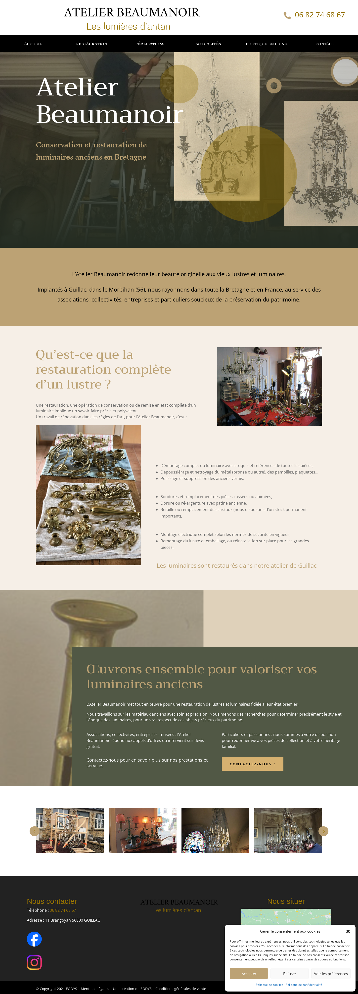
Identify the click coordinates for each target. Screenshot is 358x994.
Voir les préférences (331, 973)
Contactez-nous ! (252, 764)
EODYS (146, 988)
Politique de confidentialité (304, 985)
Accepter (249, 973)
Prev (35, 831)
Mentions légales (95, 988)
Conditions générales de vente (180, 988)
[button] (348, 931)
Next (323, 831)
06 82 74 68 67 (320, 14)
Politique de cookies (269, 985)
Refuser (289, 973)
